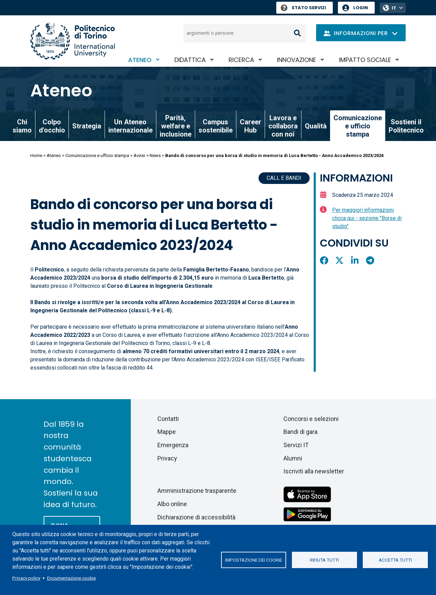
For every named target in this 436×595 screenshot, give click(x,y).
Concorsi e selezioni (311, 418)
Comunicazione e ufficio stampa (97, 155)
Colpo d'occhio (52, 126)
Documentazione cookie (71, 578)
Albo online (172, 503)
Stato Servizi (303, 7)
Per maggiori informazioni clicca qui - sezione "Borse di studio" (367, 218)
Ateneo (140, 60)
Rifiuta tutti (324, 560)
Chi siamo (22, 126)
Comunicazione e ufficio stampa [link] (357, 126)
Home (36, 155)
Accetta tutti (395, 560)
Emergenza (172, 445)
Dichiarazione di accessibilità (196, 517)
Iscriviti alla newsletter (313, 471)
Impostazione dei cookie (253, 560)
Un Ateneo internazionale (130, 126)
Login (360, 7)
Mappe (166, 431)
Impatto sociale (365, 60)
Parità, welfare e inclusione (175, 126)
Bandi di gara (300, 431)
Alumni (292, 458)
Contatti (168, 418)
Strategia (86, 126)
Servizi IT (296, 445)
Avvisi (139, 155)
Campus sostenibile (216, 126)
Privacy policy (26, 578)
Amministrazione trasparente (196, 490)
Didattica (190, 60)
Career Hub (250, 126)
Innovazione (296, 60)
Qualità (316, 126)
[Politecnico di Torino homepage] (72, 41)
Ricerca (241, 60)
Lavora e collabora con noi (283, 126)
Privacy (167, 458)
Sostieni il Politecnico (406, 126)
